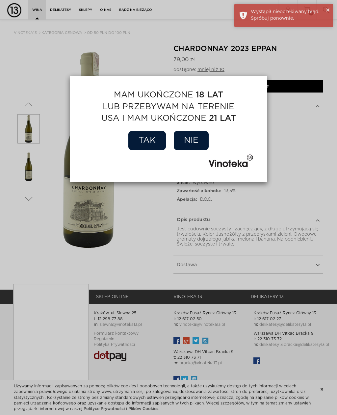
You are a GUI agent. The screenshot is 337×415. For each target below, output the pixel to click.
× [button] (328, 10)
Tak (147, 140)
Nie (191, 140)
